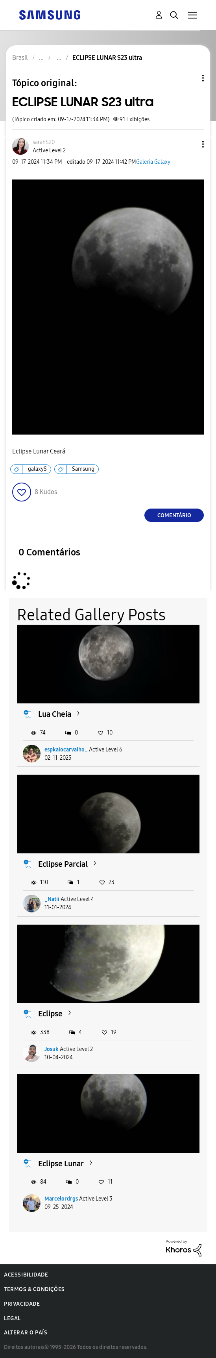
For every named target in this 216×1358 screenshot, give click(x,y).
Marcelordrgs (61, 1198)
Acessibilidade (26, 1274)
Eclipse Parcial (63, 864)
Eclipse (50, 1013)
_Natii (51, 899)
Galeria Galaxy (153, 162)
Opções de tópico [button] (189, 78)
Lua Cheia (54, 714)
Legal (12, 1318)
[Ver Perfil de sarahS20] (44, 142)
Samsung (83, 469)
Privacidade (22, 1304)
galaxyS (37, 469)
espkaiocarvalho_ (66, 749)
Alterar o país (25, 1332)
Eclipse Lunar (61, 1163)
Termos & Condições (34, 1289)
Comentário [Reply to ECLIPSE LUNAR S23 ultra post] (174, 515)
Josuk (51, 1049)
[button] (190, 144)
